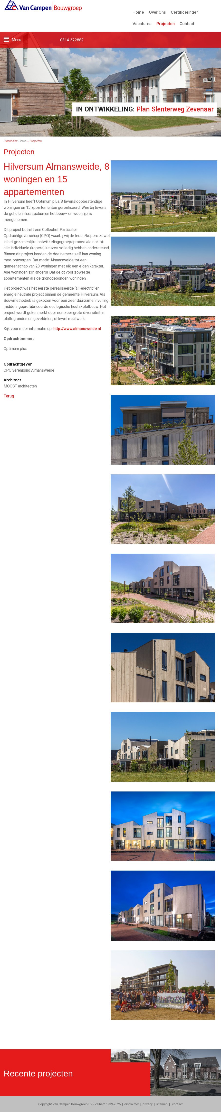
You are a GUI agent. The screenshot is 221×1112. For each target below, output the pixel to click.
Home (22, 141)
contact (177, 1104)
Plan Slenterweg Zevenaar (175, 109)
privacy (148, 1104)
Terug (9, 396)
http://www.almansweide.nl (77, 328)
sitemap (162, 1104)
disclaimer (131, 1104)
